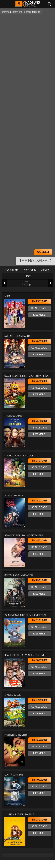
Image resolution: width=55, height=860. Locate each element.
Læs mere (39, 314)
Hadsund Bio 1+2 (27, 4)
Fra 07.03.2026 (39, 819)
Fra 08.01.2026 (39, 500)
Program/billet (12, 269)
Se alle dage (39, 308)
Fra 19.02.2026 (39, 779)
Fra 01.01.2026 (39, 460)
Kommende (30, 269)
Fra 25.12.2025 (39, 301)
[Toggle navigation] (5, 4)
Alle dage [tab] (27, 283)
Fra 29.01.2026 (39, 580)
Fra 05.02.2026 (39, 660)
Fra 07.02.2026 (39, 700)
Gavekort (45, 269)
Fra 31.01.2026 (39, 620)
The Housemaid (35, 260)
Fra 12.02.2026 (39, 739)
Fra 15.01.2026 (39, 540)
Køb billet (43, 252)
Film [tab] (26, 275)
